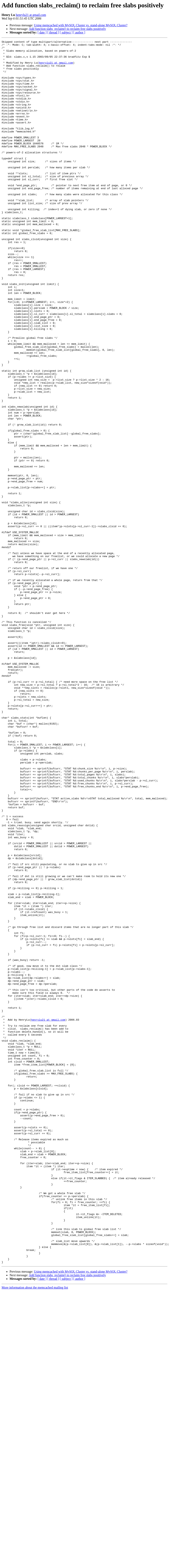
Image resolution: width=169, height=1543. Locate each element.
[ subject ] (66, 32)
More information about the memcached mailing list (35, 1532)
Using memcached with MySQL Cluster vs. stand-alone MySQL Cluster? (80, 25)
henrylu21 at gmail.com (31, 15)
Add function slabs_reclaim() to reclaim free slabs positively (67, 29)
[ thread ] (53, 32)
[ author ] (79, 32)
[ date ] (42, 32)
